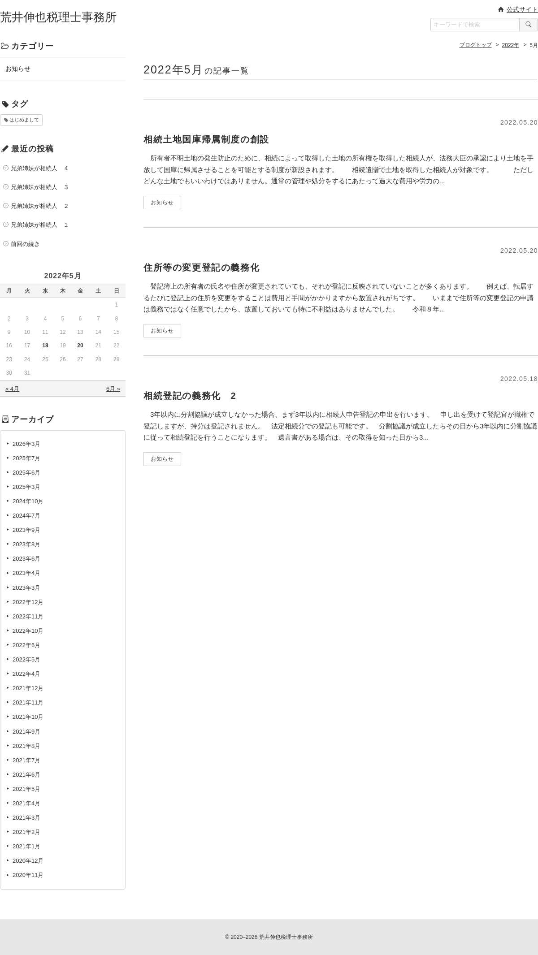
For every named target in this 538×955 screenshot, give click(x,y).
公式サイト (522, 9)
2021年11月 (28, 702)
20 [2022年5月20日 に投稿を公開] (80, 345)
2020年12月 (28, 860)
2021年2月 (26, 832)
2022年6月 (26, 645)
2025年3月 (26, 487)
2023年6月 (26, 558)
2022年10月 (28, 630)
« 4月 (12, 388)
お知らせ (17, 68)
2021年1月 (26, 846)
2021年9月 (26, 731)
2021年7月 (26, 760)
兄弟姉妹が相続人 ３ (40, 187)
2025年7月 (26, 458)
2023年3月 (26, 587)
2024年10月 (28, 501)
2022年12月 (28, 602)
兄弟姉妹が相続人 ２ (40, 206)
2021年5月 (26, 789)
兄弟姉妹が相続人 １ (40, 224)
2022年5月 (26, 659)
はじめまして (24, 119)
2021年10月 (28, 716)
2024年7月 (26, 515)
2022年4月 (26, 673)
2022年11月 (28, 616)
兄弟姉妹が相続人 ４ (40, 168)
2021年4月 (26, 803)
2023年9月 (26, 530)
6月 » (113, 388)
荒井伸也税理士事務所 (58, 17)
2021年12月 (28, 688)
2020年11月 (28, 875)
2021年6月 (26, 774)
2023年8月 (26, 544)
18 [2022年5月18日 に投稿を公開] (45, 345)
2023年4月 (26, 573)
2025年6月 (26, 472)
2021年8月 (26, 746)
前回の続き (25, 244)
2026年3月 (26, 444)
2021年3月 (26, 817)
